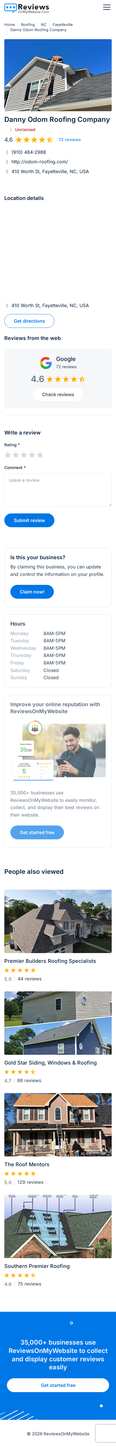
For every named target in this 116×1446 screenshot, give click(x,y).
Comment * (15, 467)
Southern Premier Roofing (37, 1269)
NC (44, 24)
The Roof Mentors (27, 1167)
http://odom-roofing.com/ (40, 162)
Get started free (58, 1387)
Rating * (12, 444)
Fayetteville (63, 24)
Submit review (29, 520)
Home (9, 24)
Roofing (28, 24)
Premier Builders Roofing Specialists (50, 964)
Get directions (29, 321)
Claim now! (32, 595)
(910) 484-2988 (29, 152)
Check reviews (58, 394)
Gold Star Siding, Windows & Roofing (50, 1065)
